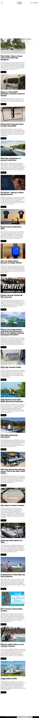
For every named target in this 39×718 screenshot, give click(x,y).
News (2, 54)
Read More (3, 71)
